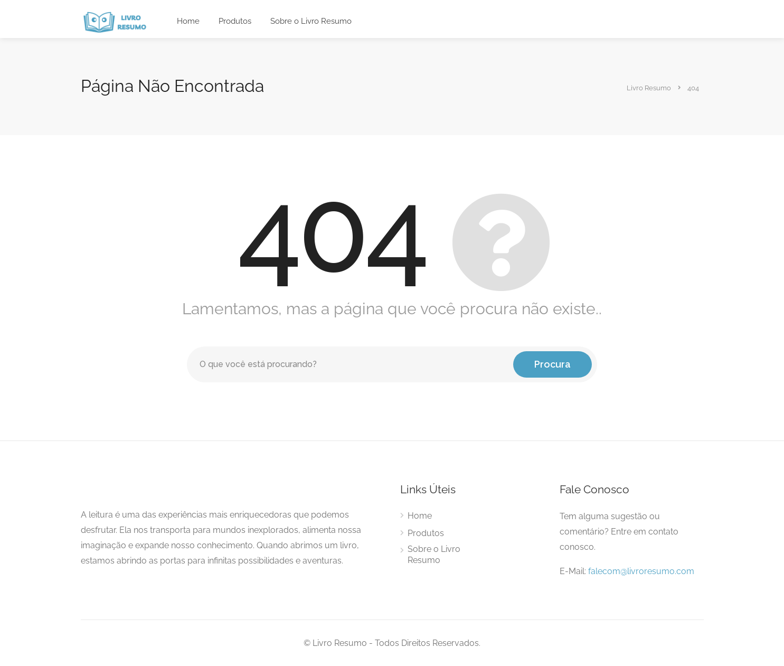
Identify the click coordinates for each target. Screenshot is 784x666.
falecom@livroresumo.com (641, 571)
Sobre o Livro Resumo (311, 21)
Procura (552, 364)
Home (188, 21)
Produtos (235, 21)
